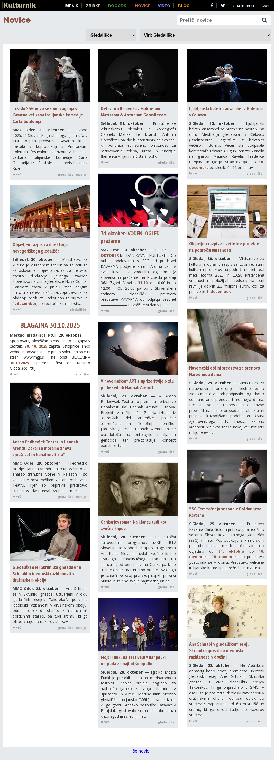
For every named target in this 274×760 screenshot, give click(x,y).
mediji (81, 174)
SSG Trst (110, 249)
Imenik (71, 5)
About (266, 5)
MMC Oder (24, 129)
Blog (184, 5)
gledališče (65, 174)
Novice (17, 20)
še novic (143, 751)
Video (164, 5)
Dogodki (117, 5)
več (17, 174)
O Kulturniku (243, 5)
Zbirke (93, 5)
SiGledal (108, 123)
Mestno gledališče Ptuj (33, 335)
